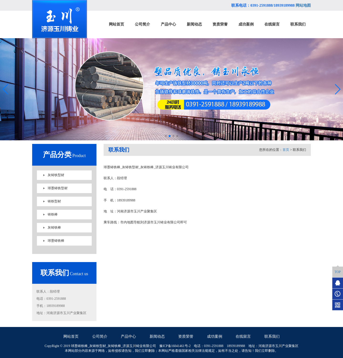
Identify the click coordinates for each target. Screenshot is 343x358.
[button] (166, 136)
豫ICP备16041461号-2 (175, 346)
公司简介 (99, 336)
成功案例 (214, 336)
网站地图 (303, 5)
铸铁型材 (54, 201)
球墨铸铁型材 (58, 188)
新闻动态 (157, 336)
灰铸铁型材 (56, 175)
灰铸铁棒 (54, 227)
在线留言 (243, 336)
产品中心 (128, 336)
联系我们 (272, 336)
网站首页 (71, 336)
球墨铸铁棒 (56, 240)
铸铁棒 (53, 214)
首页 (285, 150)
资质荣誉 (185, 336)
